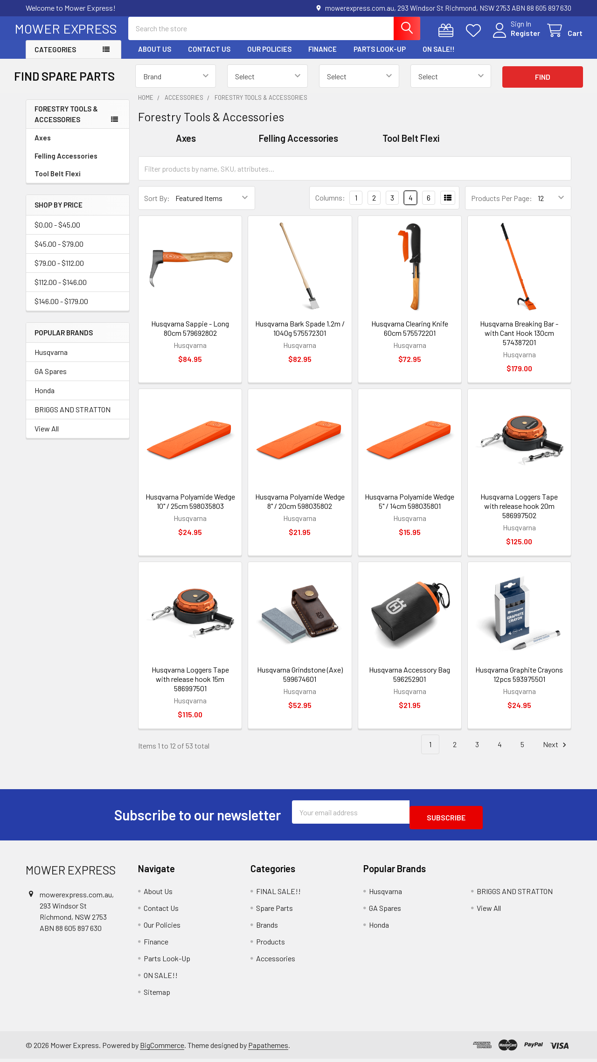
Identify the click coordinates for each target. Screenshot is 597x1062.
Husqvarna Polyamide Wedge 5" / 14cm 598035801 (409, 509)
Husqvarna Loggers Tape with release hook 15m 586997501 (190, 687)
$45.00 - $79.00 (59, 252)
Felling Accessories (66, 164)
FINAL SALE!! (278, 893)
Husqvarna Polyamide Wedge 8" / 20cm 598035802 (300, 509)
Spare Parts (274, 910)
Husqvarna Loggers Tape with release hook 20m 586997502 (519, 514)
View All (47, 436)
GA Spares (51, 379)
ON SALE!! (439, 57)
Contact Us (209, 57)
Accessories (275, 961)
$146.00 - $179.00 (61, 309)
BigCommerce (162, 1047)
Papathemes (268, 1047)
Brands (267, 927)
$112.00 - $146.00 (61, 290)
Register (514, 38)
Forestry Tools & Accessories (66, 122)
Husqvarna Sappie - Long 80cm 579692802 (190, 336)
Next (556, 753)
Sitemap (157, 994)
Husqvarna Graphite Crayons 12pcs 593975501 (519, 682)
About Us (154, 57)
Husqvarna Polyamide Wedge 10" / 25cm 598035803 (190, 509)
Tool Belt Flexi (58, 182)
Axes (43, 146)
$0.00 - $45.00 (57, 233)
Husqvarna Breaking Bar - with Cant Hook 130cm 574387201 (519, 341)
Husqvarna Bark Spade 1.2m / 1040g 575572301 (300, 336)
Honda (45, 398)
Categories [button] (55, 58)
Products (270, 944)
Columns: (330, 205)
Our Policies (269, 57)
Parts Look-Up (380, 57)
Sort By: (157, 206)
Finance (322, 57)
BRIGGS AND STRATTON (73, 417)
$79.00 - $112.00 (59, 271)
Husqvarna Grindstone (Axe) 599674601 (300, 682)
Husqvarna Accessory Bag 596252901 (409, 682)
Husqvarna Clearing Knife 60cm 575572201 (409, 336)
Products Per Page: (501, 206)
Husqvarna (51, 360)
